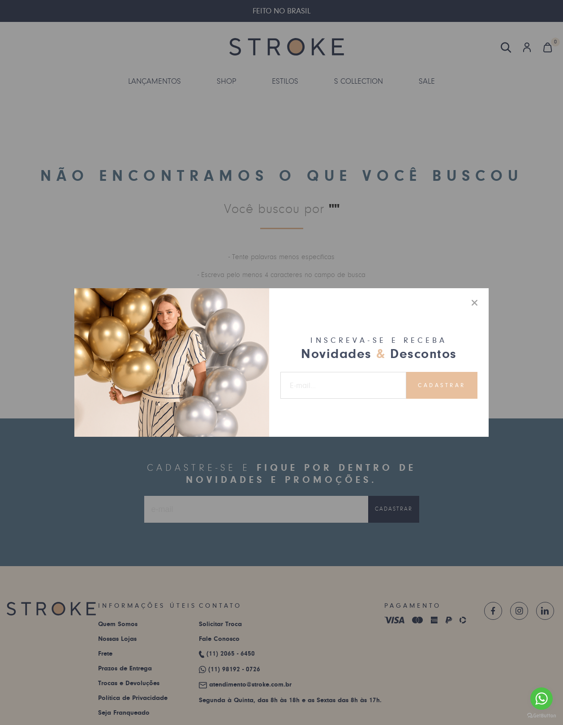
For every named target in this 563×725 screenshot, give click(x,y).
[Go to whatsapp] (541, 698)
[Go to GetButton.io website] (541, 716)
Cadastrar (442, 385)
